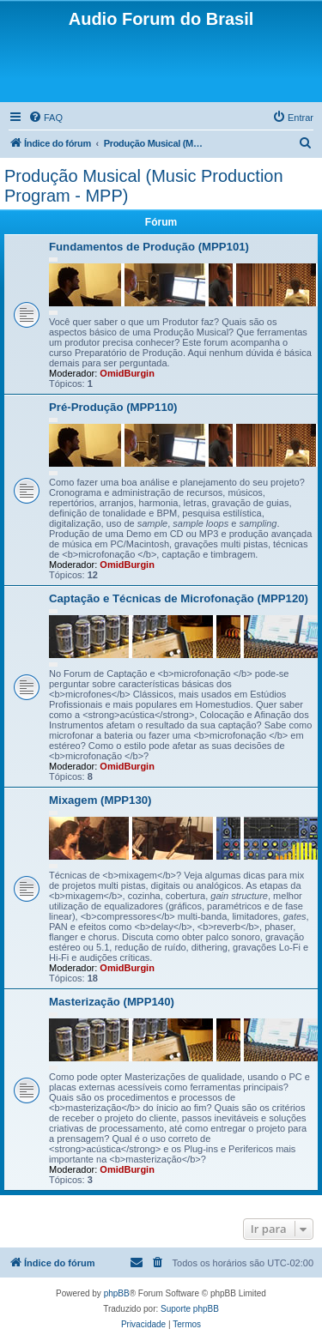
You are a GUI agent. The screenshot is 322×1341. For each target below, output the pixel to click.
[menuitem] (45, 117)
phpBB (117, 1293)
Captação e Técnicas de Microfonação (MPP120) (178, 598)
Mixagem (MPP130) (100, 800)
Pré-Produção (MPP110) (113, 407)
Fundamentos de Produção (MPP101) (149, 246)
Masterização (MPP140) (111, 1001)
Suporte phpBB (190, 1309)
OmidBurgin (127, 373)
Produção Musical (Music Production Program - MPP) (143, 185)
